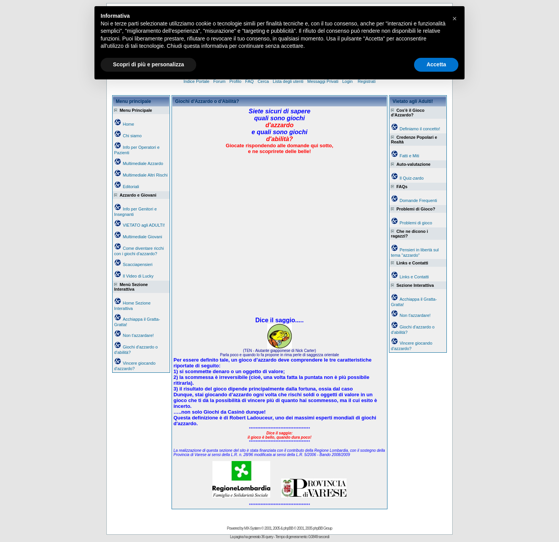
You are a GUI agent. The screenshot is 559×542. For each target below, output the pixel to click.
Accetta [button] (436, 64)
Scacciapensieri (137, 264)
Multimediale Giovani (142, 236)
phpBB (288, 528)
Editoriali (131, 186)
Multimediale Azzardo (143, 163)
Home (128, 124)
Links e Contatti (414, 276)
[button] (454, 18)
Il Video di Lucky (138, 276)
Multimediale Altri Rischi (145, 175)
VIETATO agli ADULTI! (144, 225)
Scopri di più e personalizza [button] (148, 64)
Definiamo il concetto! (419, 128)
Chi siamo (132, 135)
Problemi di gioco (415, 223)
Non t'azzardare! (138, 335)
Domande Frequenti (418, 200)
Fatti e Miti (409, 155)
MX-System (252, 528)
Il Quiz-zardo (411, 178)
